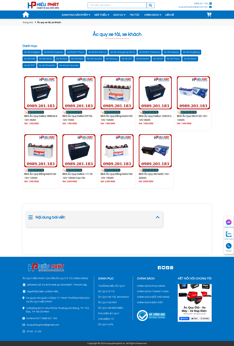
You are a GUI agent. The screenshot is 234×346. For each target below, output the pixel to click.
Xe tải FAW (29, 59)
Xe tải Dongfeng (191, 52)
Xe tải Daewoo (171, 52)
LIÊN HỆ (169, 15)
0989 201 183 (201, 3)
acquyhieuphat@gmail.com (193, 7)
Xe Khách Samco (97, 52)
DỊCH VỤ (118, 15)
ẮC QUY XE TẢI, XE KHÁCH (113, 297)
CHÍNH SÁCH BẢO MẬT (150, 302)
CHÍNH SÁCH (151, 15)
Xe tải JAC (127, 59)
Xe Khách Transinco (149, 52)
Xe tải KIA (158, 59)
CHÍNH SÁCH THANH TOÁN (153, 291)
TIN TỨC (134, 15)
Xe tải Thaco (173, 59)
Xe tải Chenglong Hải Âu (122, 52)
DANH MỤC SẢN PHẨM (75, 15)
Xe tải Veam (190, 59)
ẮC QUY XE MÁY (107, 302)
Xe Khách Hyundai (68, 65)
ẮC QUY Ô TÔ (106, 291)
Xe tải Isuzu (112, 59)
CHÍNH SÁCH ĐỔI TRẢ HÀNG (153, 297)
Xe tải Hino (61, 59)
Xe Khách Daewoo (53, 52)
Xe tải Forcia (45, 59)
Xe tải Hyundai (94, 59)
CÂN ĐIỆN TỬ (106, 319)
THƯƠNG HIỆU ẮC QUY (111, 286)
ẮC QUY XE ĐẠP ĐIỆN (110, 308)
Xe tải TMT (29, 65)
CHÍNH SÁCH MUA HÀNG (151, 286)
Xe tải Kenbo (142, 59)
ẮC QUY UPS (105, 324)
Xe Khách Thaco (75, 52)
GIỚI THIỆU (100, 15)
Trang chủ (27, 22)
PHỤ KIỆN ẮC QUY (108, 313)
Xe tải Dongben (32, 52)
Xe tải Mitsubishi (47, 65)
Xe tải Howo (77, 59)
